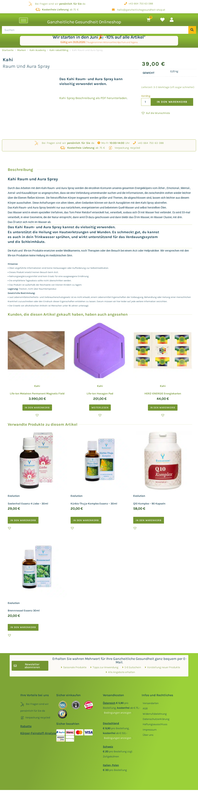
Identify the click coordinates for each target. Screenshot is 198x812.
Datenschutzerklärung (156, 719)
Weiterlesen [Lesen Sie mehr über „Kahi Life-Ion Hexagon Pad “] (99, 407)
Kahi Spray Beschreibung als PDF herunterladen (93, 98)
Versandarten (151, 703)
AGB (145, 708)
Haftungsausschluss (155, 724)
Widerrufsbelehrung (155, 713)
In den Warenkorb (172, 101)
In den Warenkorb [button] (37, 407)
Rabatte (26, 726)
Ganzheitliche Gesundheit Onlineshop (84, 22)
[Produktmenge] (146, 102)
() (117, 712)
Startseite (8, 50)
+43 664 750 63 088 (138, 3)
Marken (21, 50)
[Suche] (192, 30)
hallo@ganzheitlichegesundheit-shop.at (138, 9)
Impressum (150, 729)
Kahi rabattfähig (59, 50)
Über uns (148, 735)
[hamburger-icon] (23, 20)
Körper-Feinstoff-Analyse (38, 733)
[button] (155, 113)
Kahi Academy (38, 50)
